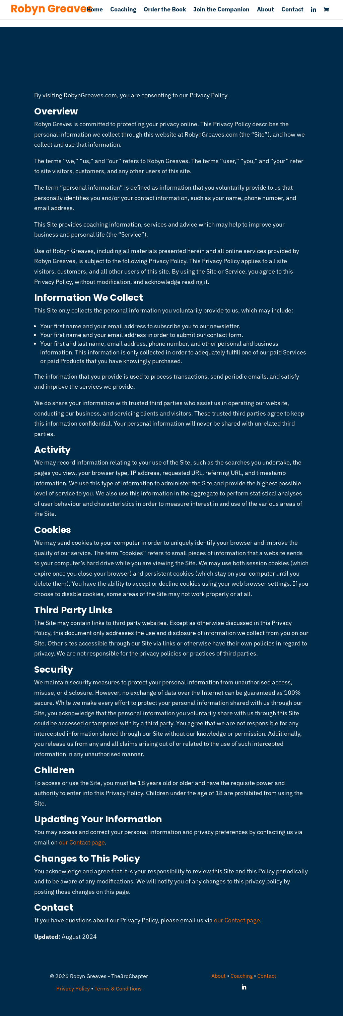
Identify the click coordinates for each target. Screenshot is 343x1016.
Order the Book (165, 10)
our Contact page (82, 842)
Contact (292, 10)
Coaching (123, 10)
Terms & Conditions (118, 988)
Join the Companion (221, 10)
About (265, 10)
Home (94, 10)
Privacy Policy (73, 988)
